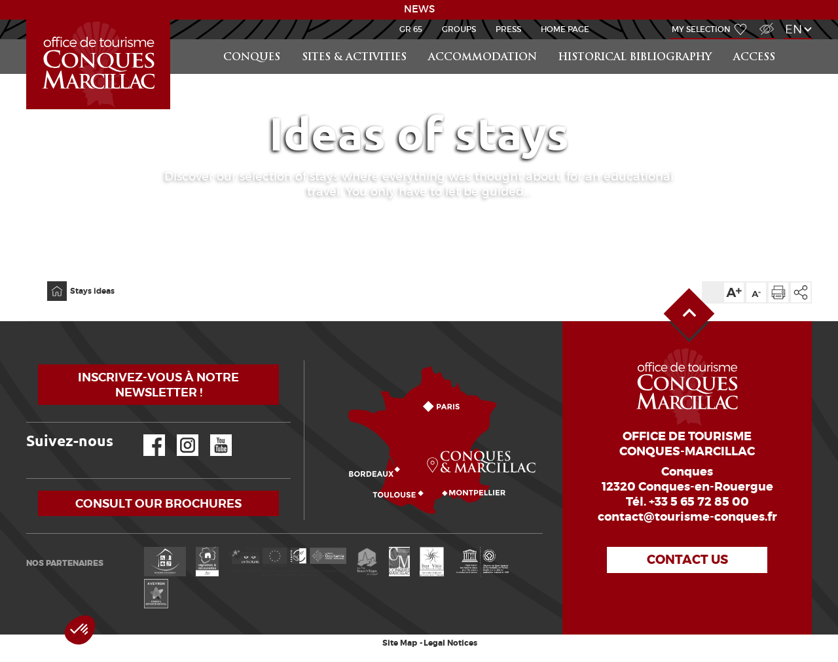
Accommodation (482, 58)
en (793, 29)
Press (508, 29)
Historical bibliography (635, 58)
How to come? (307, 360)
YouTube (212, 434)
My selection (701, 29)
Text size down (756, 292)
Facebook (146, 434)
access (754, 58)
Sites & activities (354, 58)
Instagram (178, 434)
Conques (251, 58)
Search (799, 39)
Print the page (778, 292)
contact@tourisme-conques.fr (687, 517)
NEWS (419, 9)
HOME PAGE (565, 29)
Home (48, 281)
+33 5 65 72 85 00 (699, 502)
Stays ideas (92, 291)
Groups (459, 29)
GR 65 (410, 29)
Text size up (734, 292)
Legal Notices (450, 643)
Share (801, 292)
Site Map (399, 643)
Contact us (687, 559)
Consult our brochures (158, 503)
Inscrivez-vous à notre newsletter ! (158, 385)
